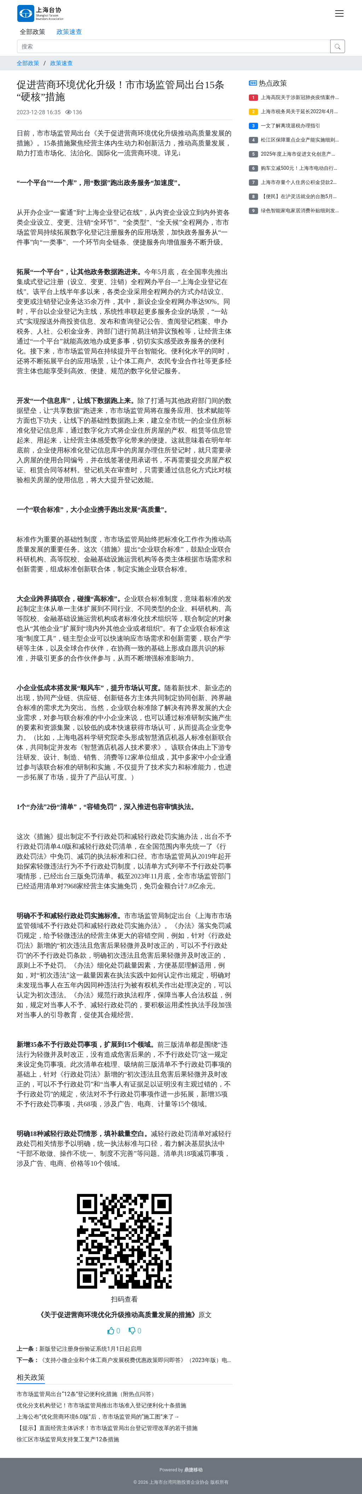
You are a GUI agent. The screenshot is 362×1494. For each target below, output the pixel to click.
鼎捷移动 (193, 1469)
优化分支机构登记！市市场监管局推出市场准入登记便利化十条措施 (101, 1405)
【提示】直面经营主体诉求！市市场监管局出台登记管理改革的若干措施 (107, 1428)
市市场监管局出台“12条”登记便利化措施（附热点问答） (87, 1394)
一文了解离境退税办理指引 (290, 125)
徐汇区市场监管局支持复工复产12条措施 (68, 1439)
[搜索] (174, 46)
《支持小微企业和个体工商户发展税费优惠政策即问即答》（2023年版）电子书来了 (144, 1360)
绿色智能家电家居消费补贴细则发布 (300, 210)
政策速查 (69, 31)
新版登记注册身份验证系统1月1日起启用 (90, 1348)
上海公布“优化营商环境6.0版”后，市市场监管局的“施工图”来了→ (98, 1416)
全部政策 (32, 31)
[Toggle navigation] (339, 13)
